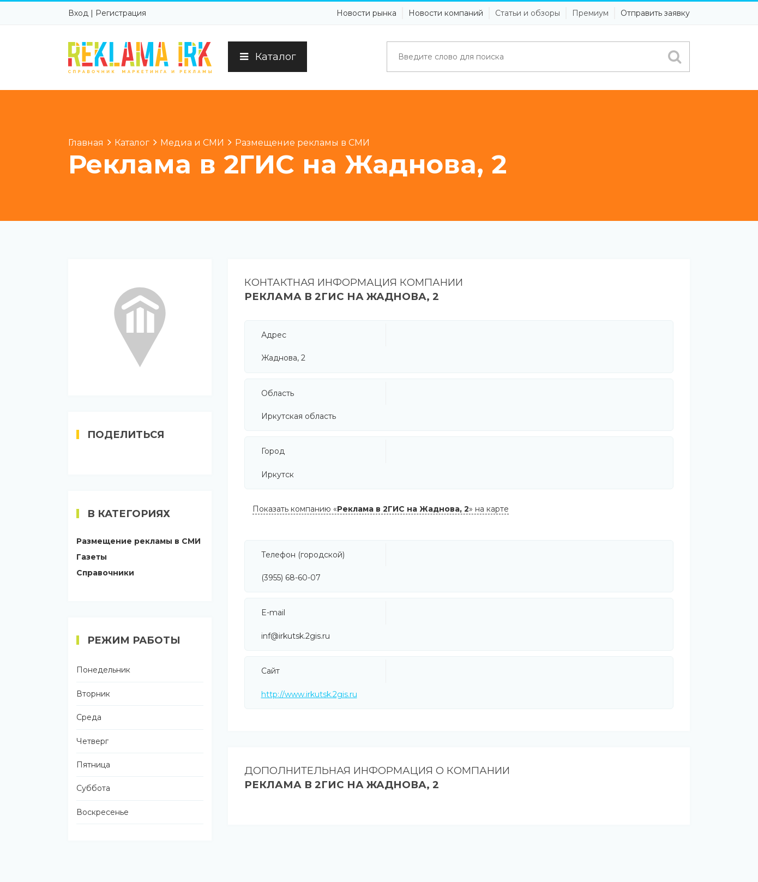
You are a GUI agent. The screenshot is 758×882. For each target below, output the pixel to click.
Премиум (590, 13)
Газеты (91, 557)
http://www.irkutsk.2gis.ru (309, 694)
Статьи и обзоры (527, 13)
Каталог (267, 57)
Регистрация (120, 13)
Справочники (105, 573)
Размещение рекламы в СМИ (138, 541)
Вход (78, 13)
